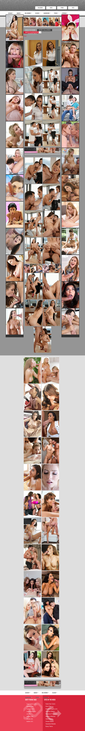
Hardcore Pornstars (51, 714)
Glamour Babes (50, 711)
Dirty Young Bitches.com (23, 3)
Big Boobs (28, 13)
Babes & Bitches (50, 716)
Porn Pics (48, 706)
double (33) (30, 719)
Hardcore (46, 13)
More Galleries (44, 30)
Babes (18, 13)
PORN (62, 8)
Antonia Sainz (32, 33)
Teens (55, 13)
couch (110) (30, 716)
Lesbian (64, 13)
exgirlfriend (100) (31, 711)
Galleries (40, 8)
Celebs (37, 13)
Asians (10, 13)
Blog (51, 8)
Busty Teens (49, 726)
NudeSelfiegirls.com (51, 709)
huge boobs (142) (31, 704)
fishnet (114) (30, 706)
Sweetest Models (51, 724)
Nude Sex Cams (50, 704)
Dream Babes (50, 721)
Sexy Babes (49, 719)
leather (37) (30, 721)
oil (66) (28, 714)
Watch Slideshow (31, 32)
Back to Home (30, 30)
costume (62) (30, 709)
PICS (73, 8)
